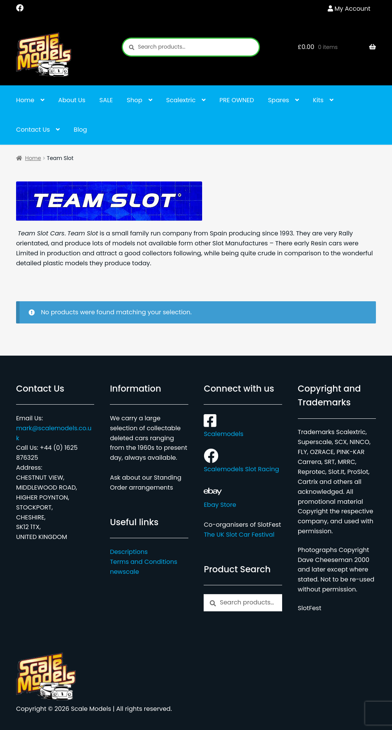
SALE (106, 100)
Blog (80, 129)
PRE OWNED (236, 100)
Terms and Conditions (143, 561)
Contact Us (33, 129)
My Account (353, 8)
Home (25, 100)
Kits (318, 100)
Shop (134, 100)
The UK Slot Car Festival (239, 534)
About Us (71, 100)
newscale (124, 571)
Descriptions (129, 551)
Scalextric (181, 100)
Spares (278, 100)
